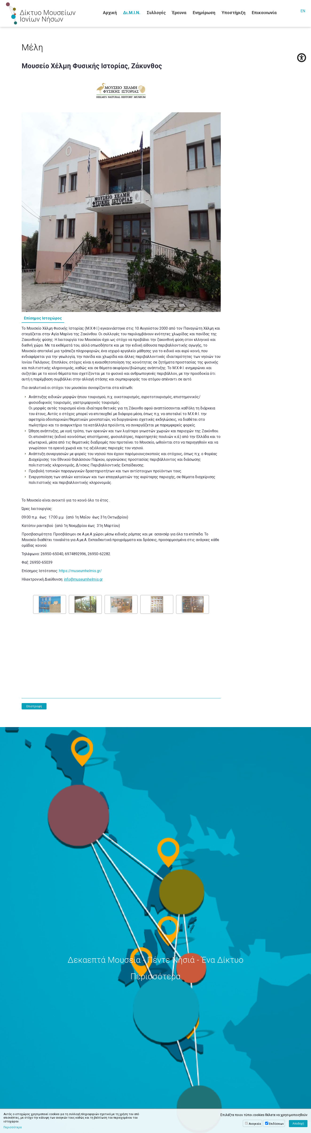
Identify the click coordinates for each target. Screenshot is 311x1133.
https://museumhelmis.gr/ (80, 571)
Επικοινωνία (264, 12)
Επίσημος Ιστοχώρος (43, 318)
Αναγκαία (255, 1123)
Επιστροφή (34, 706)
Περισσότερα (13, 1127)
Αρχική (110, 12)
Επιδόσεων (276, 1123)
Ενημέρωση (204, 12)
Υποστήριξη (233, 12)
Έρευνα (179, 12)
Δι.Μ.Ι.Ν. (131, 12)
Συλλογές (156, 12)
